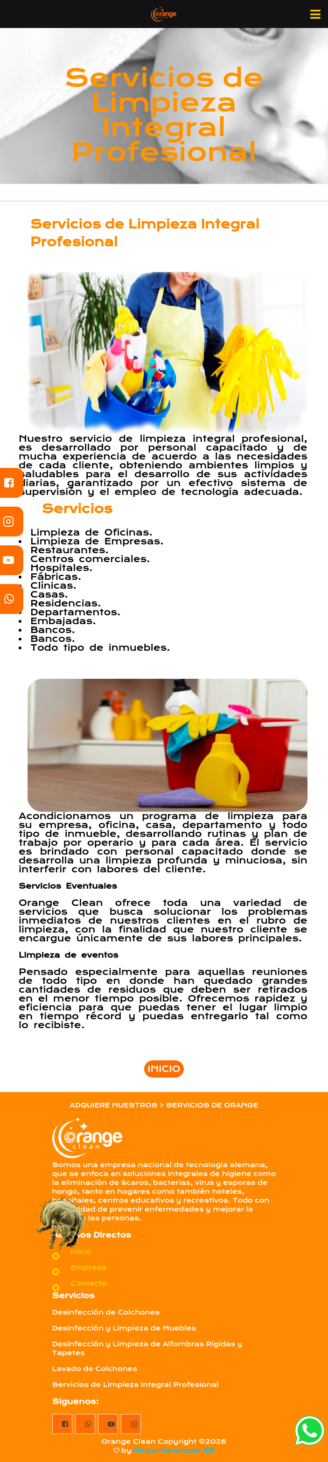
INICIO (164, 1069)
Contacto (89, 1283)
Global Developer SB (174, 1450)
